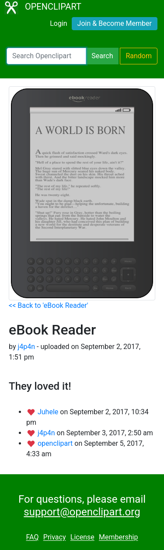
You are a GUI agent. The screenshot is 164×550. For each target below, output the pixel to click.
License (82, 537)
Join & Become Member (114, 23)
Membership (118, 537)
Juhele (49, 412)
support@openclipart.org (82, 512)
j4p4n (26, 346)
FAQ (32, 537)
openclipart (56, 443)
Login (58, 23)
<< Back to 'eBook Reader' (48, 305)
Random (139, 56)
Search (102, 56)
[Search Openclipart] (46, 56)
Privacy (54, 537)
